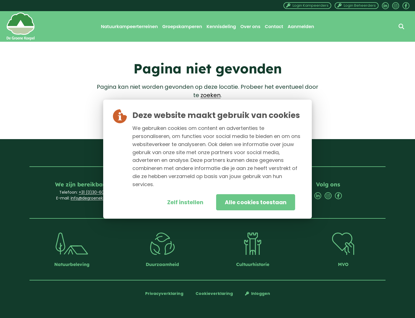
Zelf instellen (185, 202)
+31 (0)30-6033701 (97, 192)
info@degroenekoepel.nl (94, 198)
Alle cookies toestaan (255, 202)
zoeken (211, 95)
